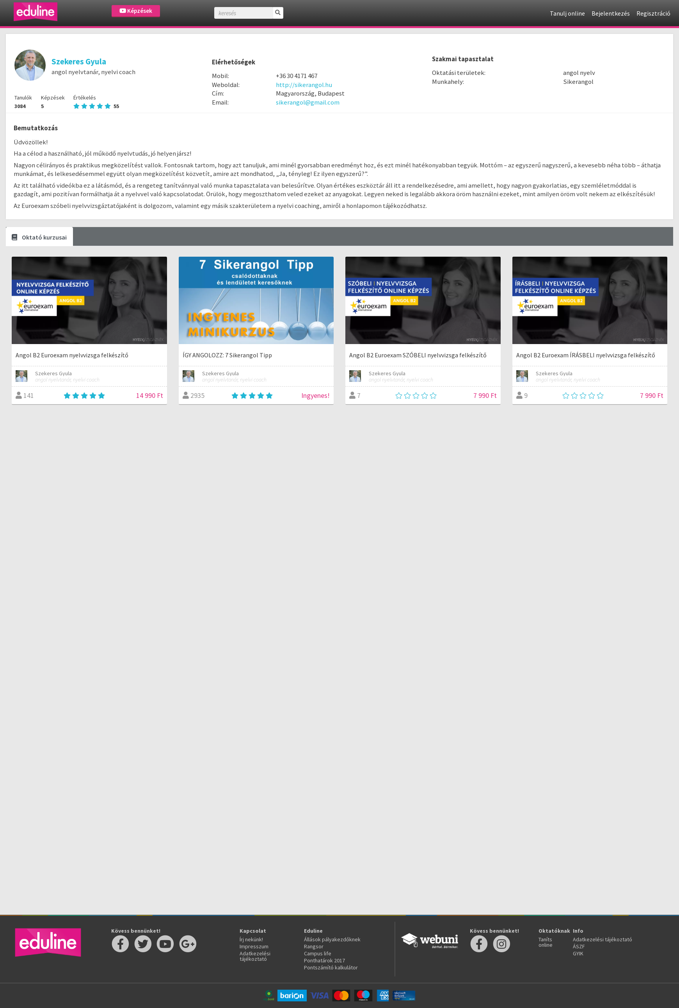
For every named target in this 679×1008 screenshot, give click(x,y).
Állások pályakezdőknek (332, 939)
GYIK (578, 953)
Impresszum (254, 946)
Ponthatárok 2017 (324, 960)
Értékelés (96, 102)
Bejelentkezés (611, 13)
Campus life (317, 953)
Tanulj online (567, 13)
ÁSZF (579, 946)
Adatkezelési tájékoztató (255, 956)
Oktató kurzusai (39, 237)
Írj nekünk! (251, 939)
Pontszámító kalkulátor (331, 967)
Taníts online (546, 942)
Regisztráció (653, 13)
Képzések (135, 10)
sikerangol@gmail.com (308, 102)
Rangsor (314, 946)
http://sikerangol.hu (304, 84)
